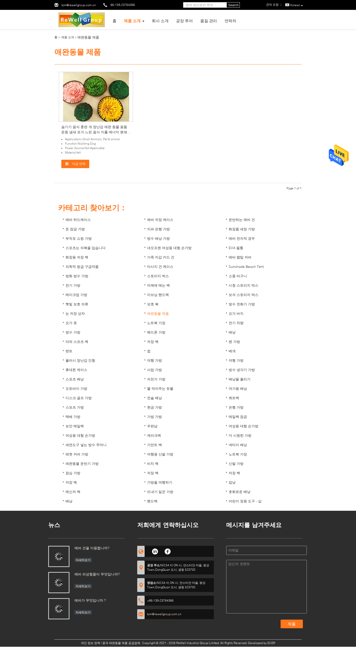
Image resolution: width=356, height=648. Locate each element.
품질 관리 (208, 20)
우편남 (152, 426)
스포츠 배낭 (75, 379)
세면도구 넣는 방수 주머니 (86, 445)
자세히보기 (83, 560)
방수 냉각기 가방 (242, 370)
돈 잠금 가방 (75, 229)
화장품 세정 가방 (242, 229)
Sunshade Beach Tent (246, 266)
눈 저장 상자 (75, 313)
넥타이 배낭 (238, 445)
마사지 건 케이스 (160, 266)
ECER (271, 643)
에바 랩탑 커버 (240, 257)
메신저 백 (73, 492)
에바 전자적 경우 (242, 238)
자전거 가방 (156, 379)
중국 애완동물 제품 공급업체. (122, 643)
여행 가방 (154, 360)
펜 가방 (234, 341)
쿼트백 (234, 398)
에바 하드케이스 (78, 219)
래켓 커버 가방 (77, 454)
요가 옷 (71, 323)
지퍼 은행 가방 (158, 229)
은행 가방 (236, 407)
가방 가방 (154, 416)
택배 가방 (73, 416)
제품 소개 (132, 20)
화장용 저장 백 (77, 257)
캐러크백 (154, 435)
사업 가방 (154, 370)
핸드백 (152, 501)
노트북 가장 (156, 323)
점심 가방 (73, 473)
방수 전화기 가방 (242, 304)
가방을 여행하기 (159, 482)
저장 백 (152, 341)
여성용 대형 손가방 (243, 426)
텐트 (69, 351)
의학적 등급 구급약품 (82, 266)
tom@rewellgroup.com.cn (79, 5)
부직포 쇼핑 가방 (79, 238)
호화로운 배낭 (239, 492)
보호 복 (152, 304)
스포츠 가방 (75, 407)
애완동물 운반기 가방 (82, 463)
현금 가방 (154, 407)
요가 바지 (236, 313)
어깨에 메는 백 (158, 285)
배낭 (232, 332)
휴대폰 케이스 (76, 370)
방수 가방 (73, 332)
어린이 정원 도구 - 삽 (245, 501)
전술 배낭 (154, 398)
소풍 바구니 (238, 276)
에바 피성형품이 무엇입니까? (97, 574)
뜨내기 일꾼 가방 (160, 492)
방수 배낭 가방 (158, 238)
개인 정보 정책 (90, 643)
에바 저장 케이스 (160, 219)
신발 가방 (236, 463)
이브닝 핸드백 (158, 295)
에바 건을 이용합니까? (91, 548)
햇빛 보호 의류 (77, 304)
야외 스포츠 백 (77, 341)
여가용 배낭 (238, 388)
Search (233, 5)
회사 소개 (160, 20)
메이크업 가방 (76, 295)
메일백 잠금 (238, 416)
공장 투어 (184, 20)
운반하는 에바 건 (242, 219)
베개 (232, 351)
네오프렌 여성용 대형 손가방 (169, 248)
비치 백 (152, 463)
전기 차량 (236, 323)
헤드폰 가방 (156, 332)
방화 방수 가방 (77, 276)
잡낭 (232, 482)
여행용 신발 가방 (160, 454)
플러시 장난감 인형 (80, 360)
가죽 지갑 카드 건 (160, 257)
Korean (296, 5)
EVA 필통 (236, 248)
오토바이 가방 (76, 388)
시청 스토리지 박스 (243, 285)
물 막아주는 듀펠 (160, 388)
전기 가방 (73, 285)
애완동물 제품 (158, 313)
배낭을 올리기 (239, 379)
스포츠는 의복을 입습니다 (86, 248)
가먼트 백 (154, 445)
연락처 (230, 20)
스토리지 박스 (158, 276)
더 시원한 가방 (240, 435)
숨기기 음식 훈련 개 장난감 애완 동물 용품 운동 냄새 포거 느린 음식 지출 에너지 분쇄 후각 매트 (94, 132)
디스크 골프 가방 (79, 398)
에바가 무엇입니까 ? (90, 600)
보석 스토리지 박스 (243, 295)
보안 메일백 (75, 426)
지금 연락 (75, 164)
